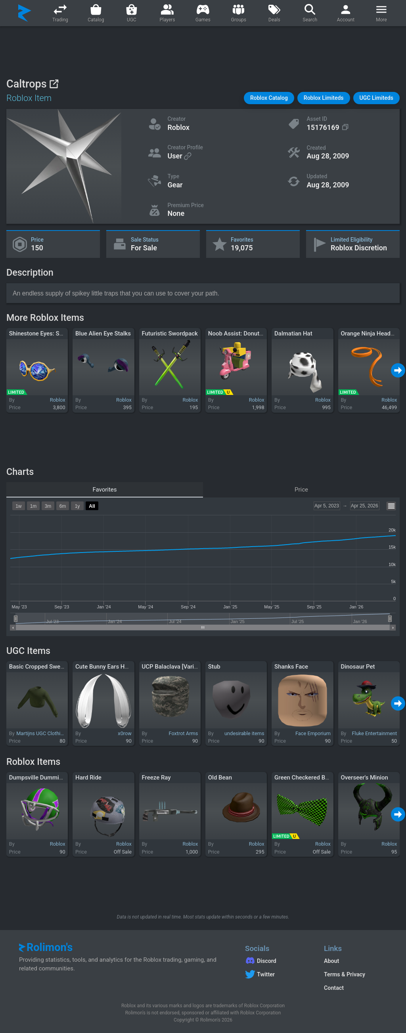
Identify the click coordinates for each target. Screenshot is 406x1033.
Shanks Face (291, 666)
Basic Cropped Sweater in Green (51, 666)
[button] (269, 98)
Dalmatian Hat (293, 333)
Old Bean (220, 777)
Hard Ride (88, 777)
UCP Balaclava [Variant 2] (175, 666)
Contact (334, 988)
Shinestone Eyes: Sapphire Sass (51, 333)
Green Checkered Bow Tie (308, 777)
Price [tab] (301, 489)
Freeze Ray (156, 777)
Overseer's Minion (364, 777)
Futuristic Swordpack (170, 333)
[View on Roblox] (53, 84)
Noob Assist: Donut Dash (241, 333)
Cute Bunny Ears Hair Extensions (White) (129, 666)
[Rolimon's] (24, 13)
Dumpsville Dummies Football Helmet (59, 777)
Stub (214, 666)
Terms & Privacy (344, 974)
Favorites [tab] (104, 489)
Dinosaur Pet (358, 666)
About (331, 961)
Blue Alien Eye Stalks (103, 333)
